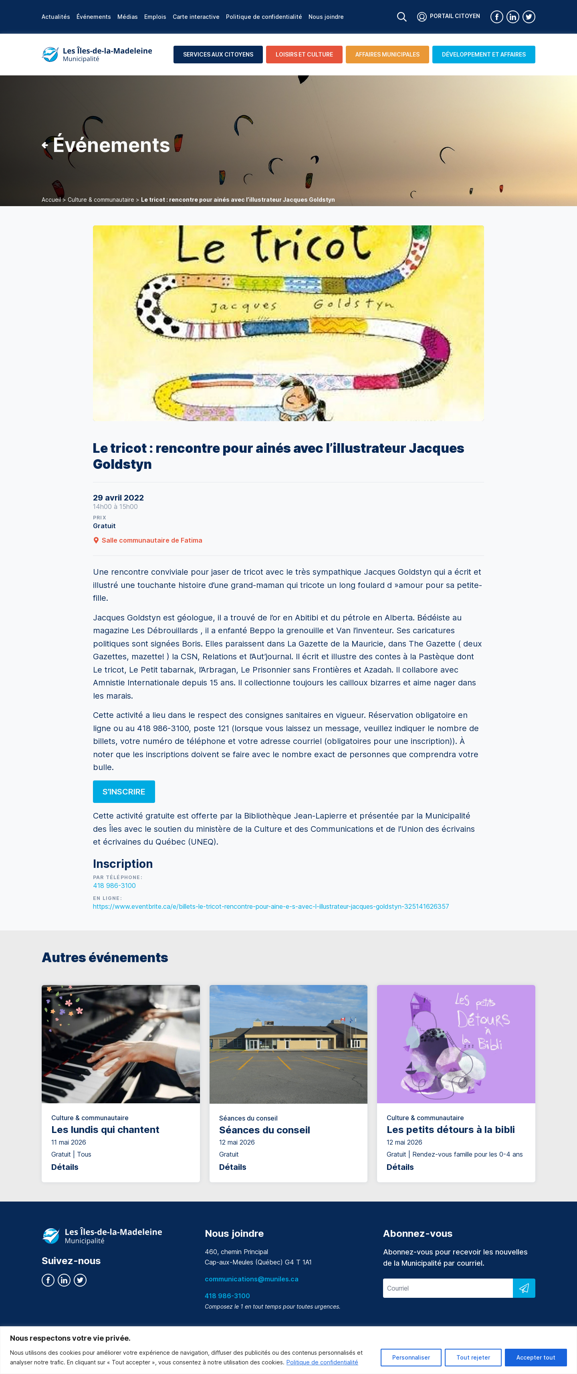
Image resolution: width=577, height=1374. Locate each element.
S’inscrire (124, 791)
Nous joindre (326, 16)
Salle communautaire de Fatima (147, 540)
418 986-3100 (114, 886)
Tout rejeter (473, 1357)
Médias (127, 16)
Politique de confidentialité (322, 1362)
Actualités (56, 16)
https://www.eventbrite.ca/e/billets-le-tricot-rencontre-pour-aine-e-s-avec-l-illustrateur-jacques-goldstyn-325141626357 (271, 906)
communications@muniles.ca (252, 1279)
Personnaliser (411, 1357)
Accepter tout (535, 1357)
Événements (94, 16)
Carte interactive (196, 16)
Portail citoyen (448, 17)
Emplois (155, 16)
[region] (288, 1350)
